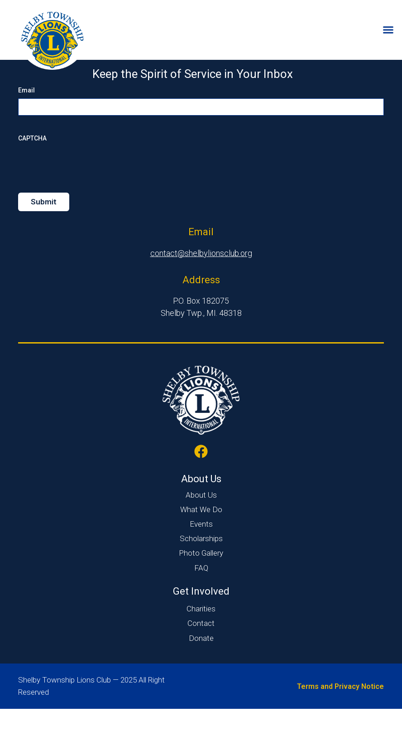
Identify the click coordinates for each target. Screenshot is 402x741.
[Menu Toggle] (388, 29)
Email (26, 122)
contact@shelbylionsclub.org (201, 285)
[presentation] (87, 196)
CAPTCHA (32, 170)
